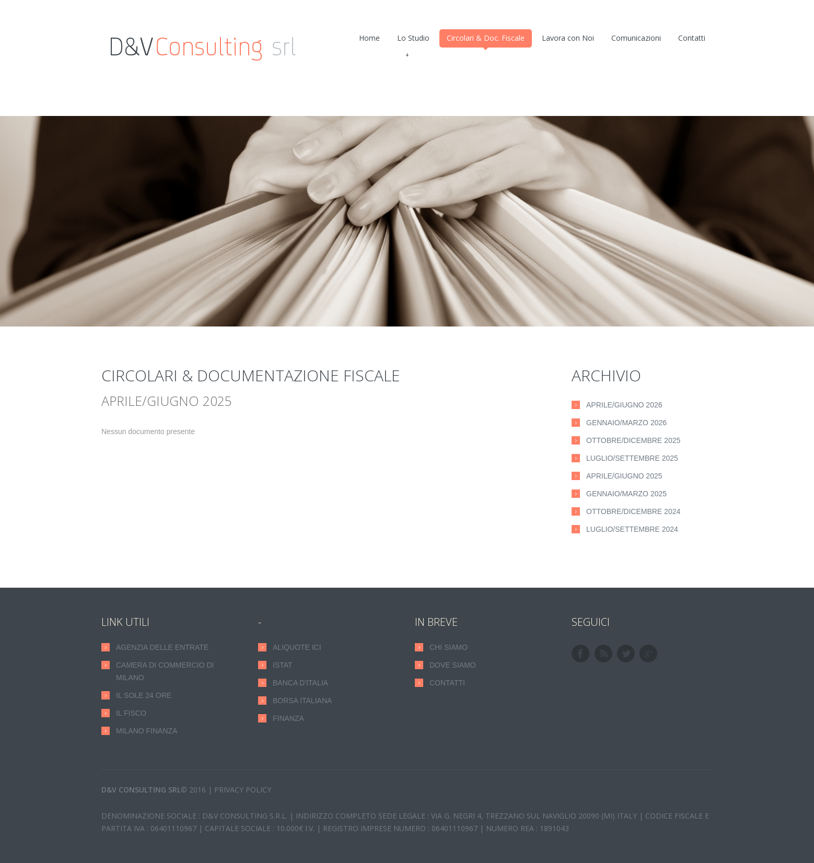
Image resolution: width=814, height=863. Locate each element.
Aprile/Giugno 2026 (624, 405)
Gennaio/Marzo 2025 (626, 493)
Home (369, 38)
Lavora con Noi (568, 38)
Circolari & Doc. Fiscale (486, 40)
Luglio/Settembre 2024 (632, 529)
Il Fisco (131, 713)
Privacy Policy (242, 790)
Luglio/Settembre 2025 (632, 458)
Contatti (691, 38)
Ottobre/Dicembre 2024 (633, 511)
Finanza (288, 718)
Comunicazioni (636, 38)
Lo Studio (413, 40)
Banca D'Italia (300, 683)
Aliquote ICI (297, 647)
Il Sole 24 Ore (143, 695)
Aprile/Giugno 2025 (624, 476)
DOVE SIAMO (452, 665)
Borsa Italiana (302, 700)
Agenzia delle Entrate (162, 647)
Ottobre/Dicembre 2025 (633, 440)
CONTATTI (447, 683)
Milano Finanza (146, 731)
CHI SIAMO (448, 647)
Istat (283, 665)
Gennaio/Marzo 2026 (626, 422)
